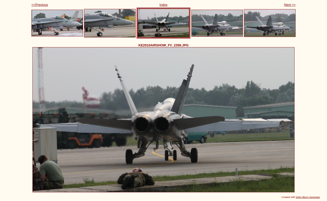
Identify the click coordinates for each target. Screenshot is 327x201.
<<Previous (39, 5)
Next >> (290, 5)
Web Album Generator (308, 197)
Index (163, 5)
